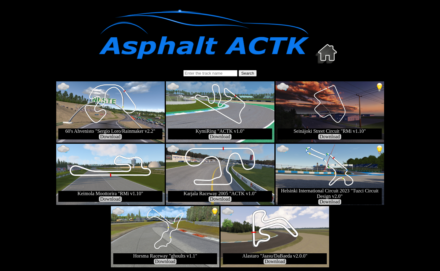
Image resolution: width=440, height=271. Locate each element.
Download (110, 136)
